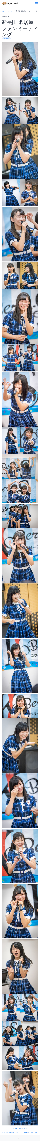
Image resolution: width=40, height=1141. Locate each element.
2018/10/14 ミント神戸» (30, 1133)
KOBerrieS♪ (6, 38)
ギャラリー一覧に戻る (20, 1129)
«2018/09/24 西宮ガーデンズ (11, 1133)
